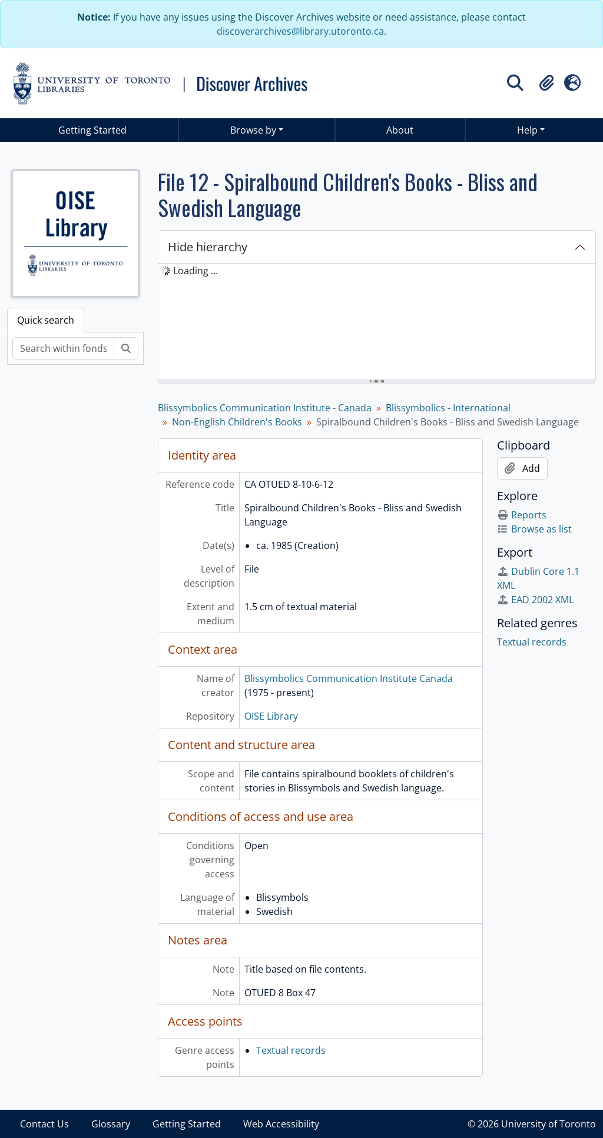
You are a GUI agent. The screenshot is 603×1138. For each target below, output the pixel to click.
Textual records (291, 1050)
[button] (546, 83)
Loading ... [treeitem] (195, 270)
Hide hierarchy (207, 247)
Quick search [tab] (45, 320)
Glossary (110, 1123)
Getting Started (92, 130)
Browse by (253, 130)
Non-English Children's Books (237, 421)
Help (527, 130)
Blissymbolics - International (448, 407)
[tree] (376, 322)
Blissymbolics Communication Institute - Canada (265, 407)
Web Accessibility (281, 1123)
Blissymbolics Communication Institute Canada (348, 678)
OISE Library (271, 716)
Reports (521, 514)
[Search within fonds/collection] (63, 348)
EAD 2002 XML (535, 599)
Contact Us (44, 1123)
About (399, 130)
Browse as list (534, 529)
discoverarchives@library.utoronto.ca (300, 31)
